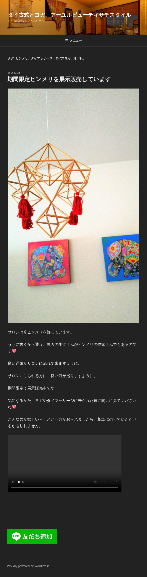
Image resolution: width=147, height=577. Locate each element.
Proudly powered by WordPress (28, 566)
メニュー (73, 40)
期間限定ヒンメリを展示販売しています (59, 79)
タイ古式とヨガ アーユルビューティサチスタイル (69, 15)
